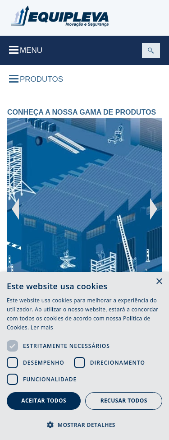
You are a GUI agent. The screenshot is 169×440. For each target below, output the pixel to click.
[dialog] (84, 356)
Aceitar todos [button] (43, 400)
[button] (84, 424)
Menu (25, 50)
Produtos (36, 79)
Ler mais (42, 327)
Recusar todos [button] (123, 400)
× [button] (158, 281)
